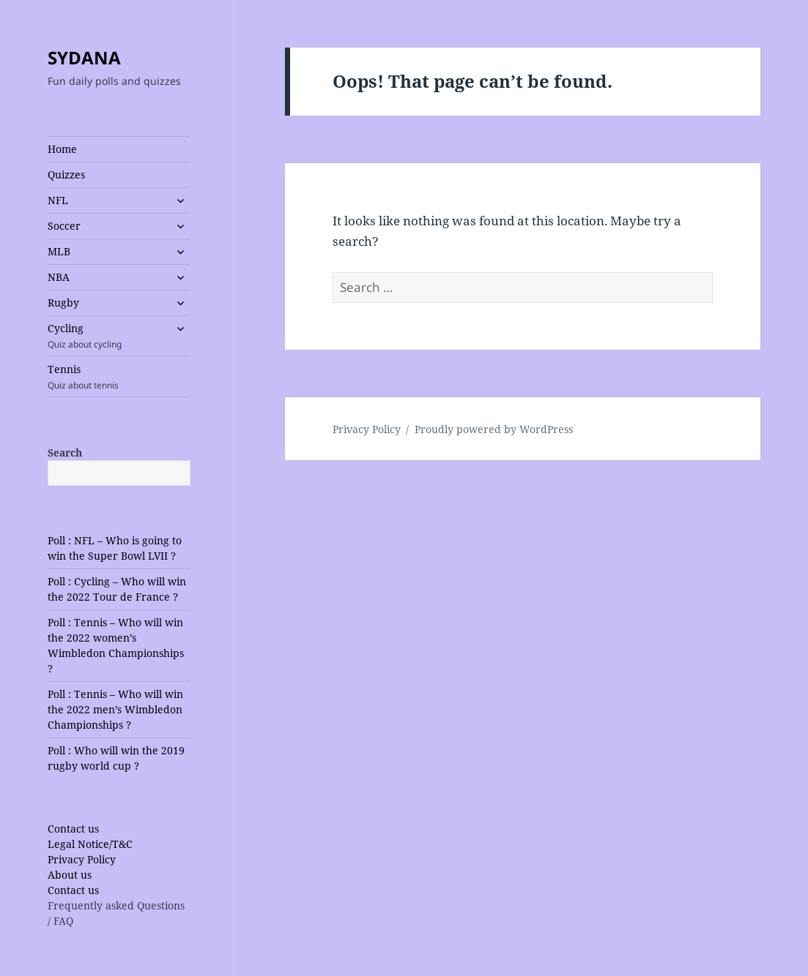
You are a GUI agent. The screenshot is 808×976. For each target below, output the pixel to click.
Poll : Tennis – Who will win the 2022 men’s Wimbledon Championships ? (115, 709)
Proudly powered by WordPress (494, 429)
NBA (59, 277)
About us (70, 875)
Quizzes (66, 174)
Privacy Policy (82, 859)
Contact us (73, 829)
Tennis (119, 376)
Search (65, 452)
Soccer (64, 226)
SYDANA (84, 57)
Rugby (63, 302)
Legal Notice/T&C (90, 844)
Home (62, 149)
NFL (58, 200)
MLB (59, 251)
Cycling (107, 335)
